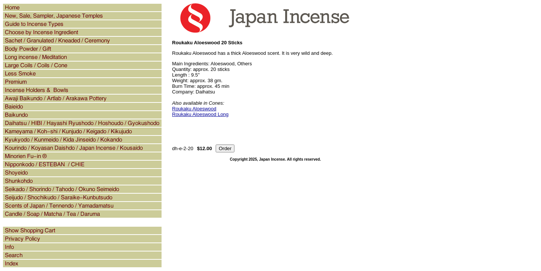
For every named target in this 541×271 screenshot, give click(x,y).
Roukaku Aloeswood (194, 108)
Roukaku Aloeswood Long (200, 114)
